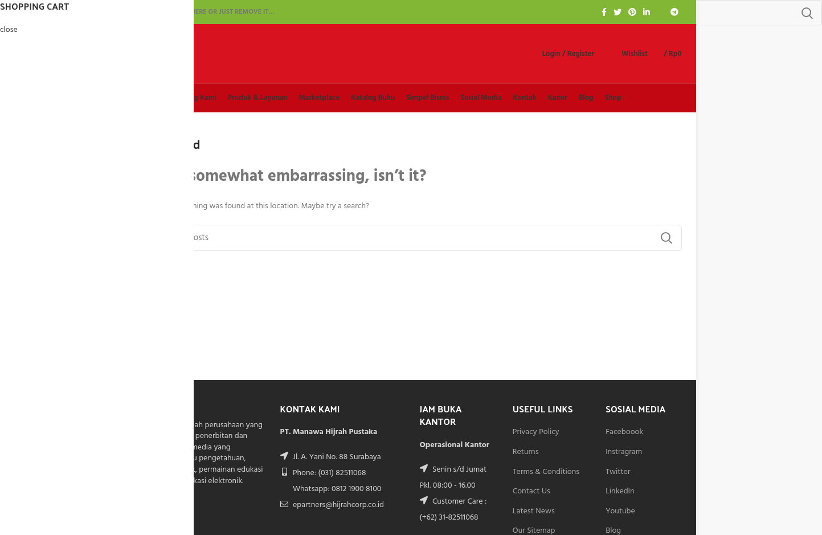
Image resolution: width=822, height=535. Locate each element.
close (9, 30)
